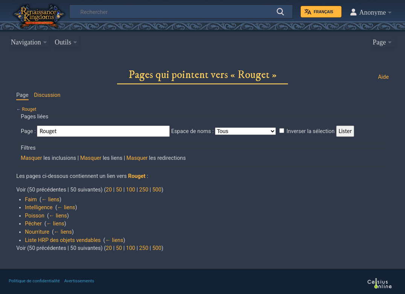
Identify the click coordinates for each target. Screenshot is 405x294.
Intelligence (39, 207)
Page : (28, 131)
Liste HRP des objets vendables (62, 240)
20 (109, 190)
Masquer (31, 158)
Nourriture (37, 232)
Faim (31, 199)
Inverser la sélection (310, 131)
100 (130, 190)
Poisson (34, 216)
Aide (383, 77)
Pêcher (33, 223)
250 (143, 190)
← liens (50, 199)
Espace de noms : (192, 131)
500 (156, 190)
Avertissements (79, 280)
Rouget (29, 109)
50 (119, 190)
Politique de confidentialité (34, 280)
